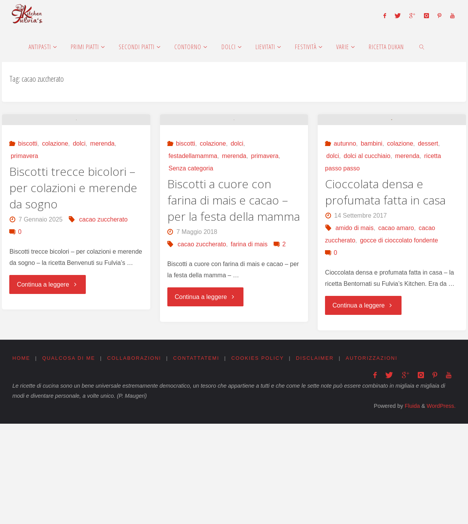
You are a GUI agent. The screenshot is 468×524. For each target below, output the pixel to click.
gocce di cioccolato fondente (399, 340)
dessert (428, 244)
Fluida (411, 506)
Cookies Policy (258, 458)
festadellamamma (192, 241)
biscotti (27, 229)
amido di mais (354, 328)
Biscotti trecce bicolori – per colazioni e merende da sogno (73, 273)
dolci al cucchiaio (367, 256)
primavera (24, 241)
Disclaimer (315, 458)
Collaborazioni (134, 458)
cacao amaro (396, 328)
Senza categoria (190, 254)
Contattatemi (197, 458)
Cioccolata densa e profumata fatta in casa (385, 292)
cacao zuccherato (103, 305)
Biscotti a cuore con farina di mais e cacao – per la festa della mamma (233, 285)
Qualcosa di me (68, 458)
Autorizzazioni (372, 458)
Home (21, 458)
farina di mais (249, 329)
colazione (55, 229)
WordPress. (441, 506)
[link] (422, 46)
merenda (102, 229)
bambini (371, 244)
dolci (79, 229)
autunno (345, 244)
